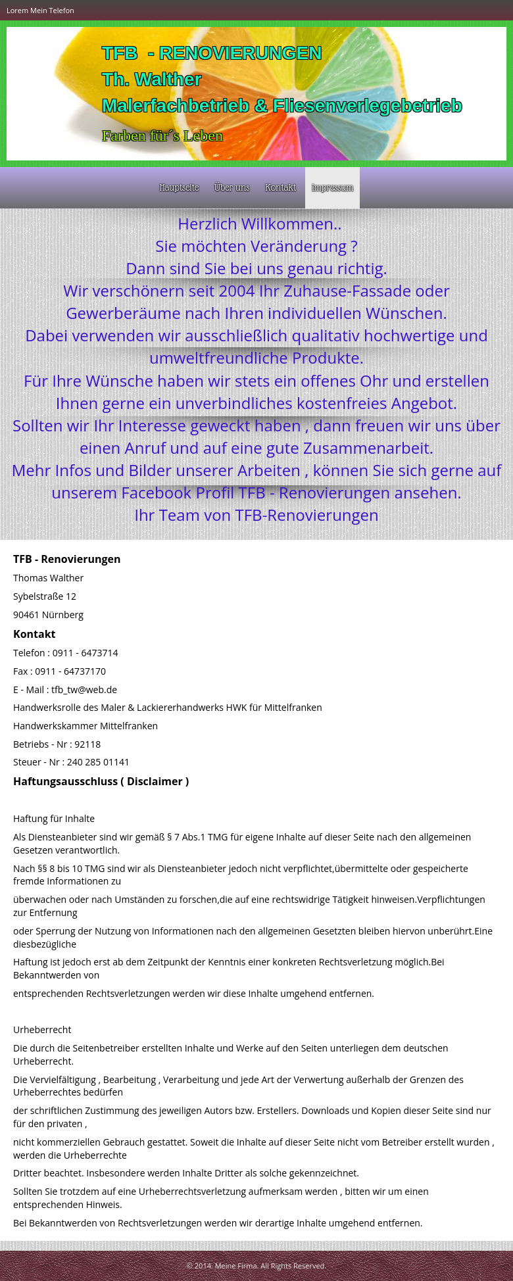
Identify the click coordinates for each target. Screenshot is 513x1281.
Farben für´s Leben (162, 135)
